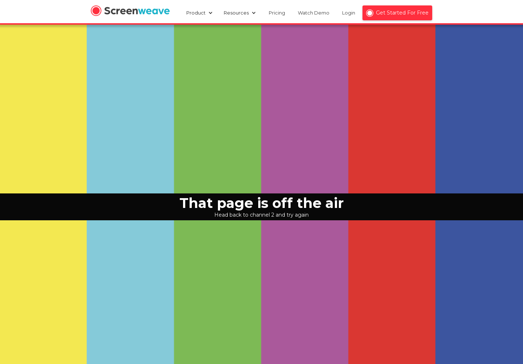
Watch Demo (313, 13)
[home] (130, 11)
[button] (201, 12)
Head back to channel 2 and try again (261, 215)
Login (348, 13)
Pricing (277, 13)
